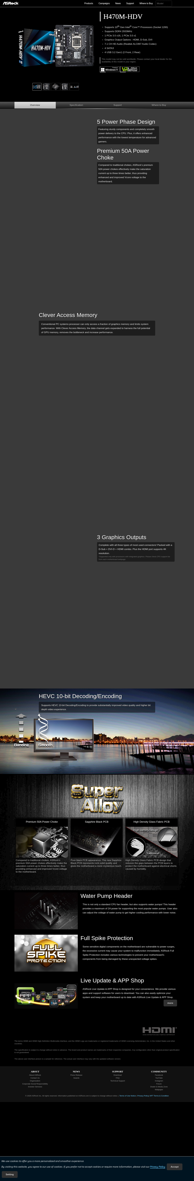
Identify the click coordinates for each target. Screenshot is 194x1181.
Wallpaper (159, 1090)
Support (130, 3)
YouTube (158, 1078)
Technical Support (117, 1081)
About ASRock (35, 1075)
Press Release (76, 1075)
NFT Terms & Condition (159, 1096)
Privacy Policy (157, 1167)
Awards (76, 1078)
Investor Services (35, 1087)
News (118, 3)
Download (118, 1075)
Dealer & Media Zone (159, 1087)
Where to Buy (146, 3)
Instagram (159, 1081)
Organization (35, 1081)
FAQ (118, 1078)
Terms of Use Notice (127, 1096)
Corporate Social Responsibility (35, 1084)
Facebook (159, 1075)
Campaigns (104, 3)
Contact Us (35, 1078)
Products (88, 3)
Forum (159, 1084)
